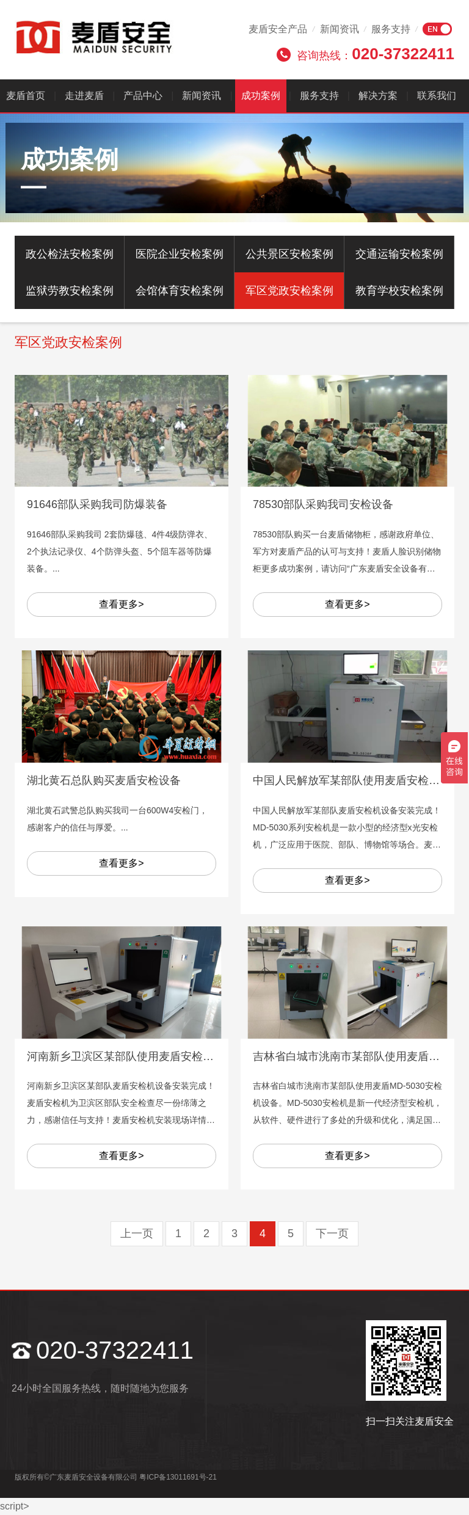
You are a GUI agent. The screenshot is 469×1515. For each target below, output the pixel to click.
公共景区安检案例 (289, 254)
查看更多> (121, 604)
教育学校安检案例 (399, 291)
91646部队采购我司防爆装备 (97, 504)
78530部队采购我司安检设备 (323, 504)
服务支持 (390, 29)
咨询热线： (375, 54)
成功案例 (260, 95)
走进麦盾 (84, 95)
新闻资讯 (339, 29)
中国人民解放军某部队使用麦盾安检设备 (352, 780)
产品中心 (142, 95)
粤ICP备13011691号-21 (178, 1477)
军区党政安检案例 (289, 291)
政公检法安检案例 (70, 254)
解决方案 (378, 95)
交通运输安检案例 (399, 254)
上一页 (136, 1233)
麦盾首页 (25, 95)
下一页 (332, 1233)
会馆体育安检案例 (180, 291)
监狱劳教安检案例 (70, 291)
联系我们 (436, 95)
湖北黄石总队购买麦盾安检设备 (104, 780)
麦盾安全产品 (278, 29)
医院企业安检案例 (180, 254)
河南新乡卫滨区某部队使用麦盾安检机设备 (131, 1056)
